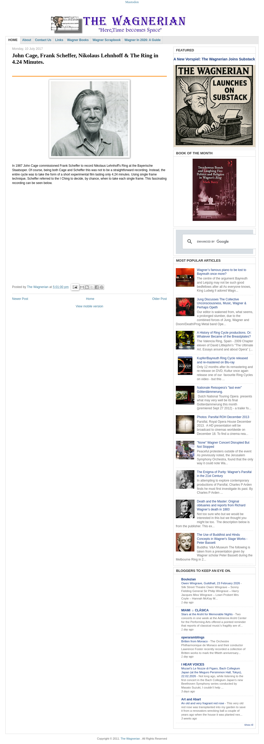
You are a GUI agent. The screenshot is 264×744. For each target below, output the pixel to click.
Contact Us (43, 40)
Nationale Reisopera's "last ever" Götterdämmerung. (219, 390)
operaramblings (192, 637)
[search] (218, 241)
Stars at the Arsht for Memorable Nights (207, 614)
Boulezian (188, 579)
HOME (13, 40)
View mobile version (89, 306)
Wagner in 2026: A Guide (143, 40)
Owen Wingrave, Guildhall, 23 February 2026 (211, 583)
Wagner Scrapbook (107, 40)
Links (59, 40)
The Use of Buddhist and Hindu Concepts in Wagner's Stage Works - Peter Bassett (222, 539)
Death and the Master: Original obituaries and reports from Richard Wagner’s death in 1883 (221, 505)
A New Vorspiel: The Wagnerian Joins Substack (214, 59)
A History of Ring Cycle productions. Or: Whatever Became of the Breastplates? (224, 335)
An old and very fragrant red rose (203, 703)
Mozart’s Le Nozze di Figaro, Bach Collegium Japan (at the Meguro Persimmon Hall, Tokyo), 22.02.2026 (211, 672)
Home (90, 299)
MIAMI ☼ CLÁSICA (195, 610)
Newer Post (20, 299)
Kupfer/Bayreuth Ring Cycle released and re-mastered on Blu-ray (222, 360)
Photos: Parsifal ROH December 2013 (223, 417)
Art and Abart (191, 699)
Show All (248, 725)
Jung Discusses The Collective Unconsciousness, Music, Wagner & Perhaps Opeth (221, 303)
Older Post (159, 299)
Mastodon (132, 2)
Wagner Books (78, 40)
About (26, 40)
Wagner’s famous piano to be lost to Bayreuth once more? (221, 272)
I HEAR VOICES (192, 664)
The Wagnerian (130, 738)
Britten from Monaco (195, 641)
